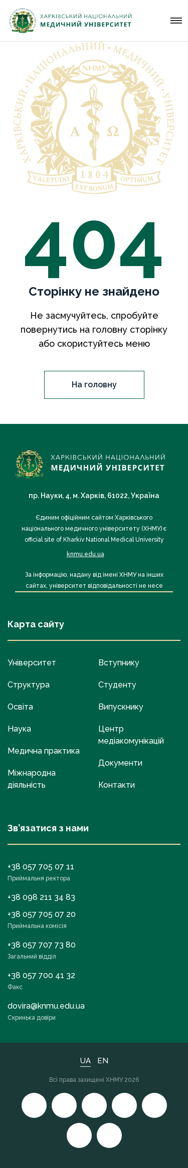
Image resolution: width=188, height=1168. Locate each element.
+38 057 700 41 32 (41, 975)
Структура (29, 684)
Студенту (117, 684)
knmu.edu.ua (85, 554)
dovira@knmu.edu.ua (46, 1006)
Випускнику (120, 707)
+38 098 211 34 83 (41, 897)
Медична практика (44, 751)
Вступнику (118, 662)
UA (85, 1060)
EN (102, 1060)
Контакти (116, 785)
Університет (32, 662)
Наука (19, 729)
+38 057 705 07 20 (42, 914)
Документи (120, 763)
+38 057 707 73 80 (42, 945)
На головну (94, 384)
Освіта (20, 707)
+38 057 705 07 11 (41, 866)
